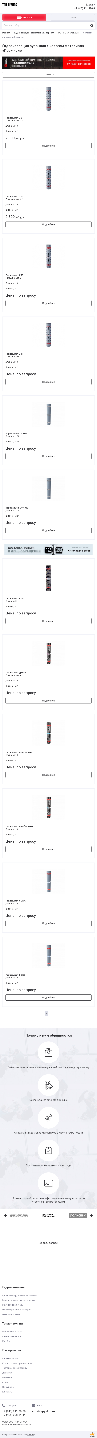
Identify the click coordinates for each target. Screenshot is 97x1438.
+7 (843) (84, 8)
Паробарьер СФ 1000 (16, 507)
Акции (5, 1382)
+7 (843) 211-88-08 (13, 1411)
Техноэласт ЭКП (14, 117)
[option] (48, 1215)
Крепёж (6, 1341)
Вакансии (7, 1377)
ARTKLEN (30, 1434)
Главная (6, 32)
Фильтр (50, 74)
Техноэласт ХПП (14, 275)
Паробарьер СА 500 (16, 433)
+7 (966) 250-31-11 (13, 1415)
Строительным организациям (17, 1363)
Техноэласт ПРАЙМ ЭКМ (18, 752)
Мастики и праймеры (12, 1304)
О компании (8, 1386)
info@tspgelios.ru (43, 1411)
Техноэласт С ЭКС (15, 974)
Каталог (25, 17)
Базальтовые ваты (11, 1336)
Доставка (7, 1372)
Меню (74, 17)
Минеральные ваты (12, 1331)
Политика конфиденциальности (16, 1424)
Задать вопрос (49, 1242)
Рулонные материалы (68, 32)
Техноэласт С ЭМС (15, 900)
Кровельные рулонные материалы (19, 1295)
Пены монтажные (11, 1314)
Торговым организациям (14, 1367)
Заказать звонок (48, 1252)
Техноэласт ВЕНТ (15, 598)
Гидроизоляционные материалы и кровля (34, 32)
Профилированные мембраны (17, 1309)
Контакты (7, 1391)
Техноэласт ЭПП (14, 353)
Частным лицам (10, 1358)
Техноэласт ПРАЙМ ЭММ (19, 826)
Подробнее (48, 145)
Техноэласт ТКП (14, 196)
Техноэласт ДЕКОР (15, 672)
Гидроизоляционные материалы (18, 1300)
